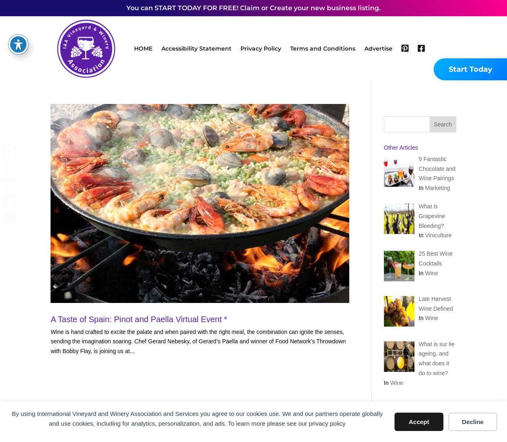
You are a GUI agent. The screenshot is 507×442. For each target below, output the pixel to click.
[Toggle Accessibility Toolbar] (18, 22)
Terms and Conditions (322, 48)
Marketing (437, 188)
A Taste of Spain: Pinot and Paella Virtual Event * (139, 319)
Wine (431, 273)
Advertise (378, 48)
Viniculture (438, 235)
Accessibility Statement (196, 48)
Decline (472, 421)
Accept (419, 421)
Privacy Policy (260, 48)
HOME (143, 48)
